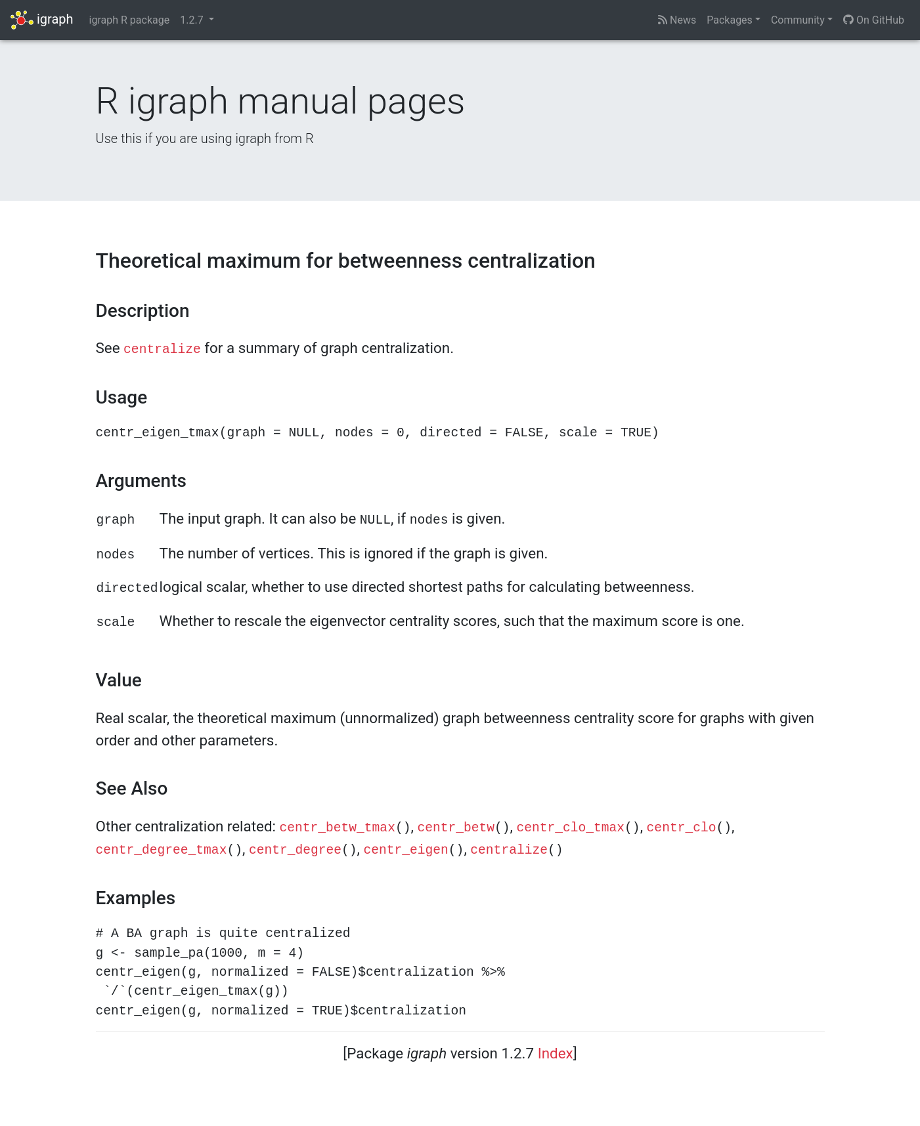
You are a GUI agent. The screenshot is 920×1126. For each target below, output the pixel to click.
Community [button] (798, 20)
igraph (42, 20)
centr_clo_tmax (570, 828)
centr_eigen (406, 850)
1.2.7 (193, 20)
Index (555, 1053)
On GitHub (873, 20)
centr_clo (681, 828)
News (677, 20)
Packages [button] (730, 20)
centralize (162, 350)
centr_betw (455, 828)
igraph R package (129, 20)
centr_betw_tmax (337, 828)
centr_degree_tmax (161, 850)
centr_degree (295, 850)
